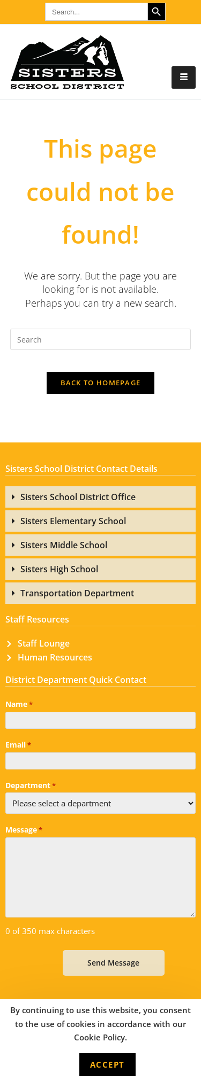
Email (18, 745)
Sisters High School (59, 569)
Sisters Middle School (63, 545)
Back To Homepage (101, 382)
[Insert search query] (100, 339)
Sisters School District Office (78, 497)
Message (23, 830)
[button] (100, 497)
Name (19, 705)
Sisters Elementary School (73, 521)
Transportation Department (77, 593)
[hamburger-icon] (184, 77)
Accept (107, 1064)
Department (30, 786)
